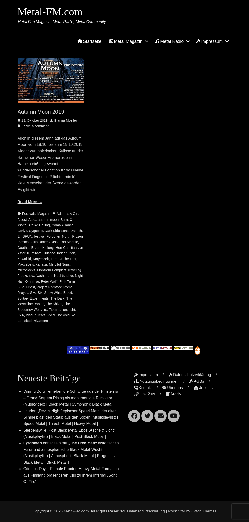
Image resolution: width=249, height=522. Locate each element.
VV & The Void (58, 315)
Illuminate (34, 253)
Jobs (200, 388)
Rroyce (23, 293)
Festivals (29, 214)
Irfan (71, 253)
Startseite (89, 41)
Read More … (30, 202)
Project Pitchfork (49, 287)
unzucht (69, 309)
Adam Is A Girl (67, 214)
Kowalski (24, 259)
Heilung (48, 248)
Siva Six (36, 293)
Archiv (173, 394)
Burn (64, 219)
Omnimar (32, 281)
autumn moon (48, 219)
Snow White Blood (58, 293)
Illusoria (49, 253)
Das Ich (76, 231)
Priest (30, 287)
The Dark (58, 298)
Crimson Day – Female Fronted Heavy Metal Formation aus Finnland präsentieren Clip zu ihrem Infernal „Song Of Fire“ (71, 475)
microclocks (26, 270)
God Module (68, 242)
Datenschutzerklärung (190, 375)
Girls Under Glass (44, 242)
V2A (21, 315)
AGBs (196, 381)
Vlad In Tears (35, 315)
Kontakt (143, 388)
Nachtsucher (63, 276)
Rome (67, 287)
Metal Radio (169, 41)
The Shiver (54, 304)
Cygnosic (36, 231)
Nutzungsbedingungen (156, 381)
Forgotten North (59, 236)
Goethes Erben (29, 248)
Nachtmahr (44, 276)
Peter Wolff (49, 281)
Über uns (172, 388)
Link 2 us (144, 394)
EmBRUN (25, 236)
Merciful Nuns (59, 264)
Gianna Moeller (65, 120)
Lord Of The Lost (63, 259)
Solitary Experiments (33, 298)
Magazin (43, 214)
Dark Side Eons (57, 231)
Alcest (22, 219)
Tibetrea (55, 309)
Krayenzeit (41, 259)
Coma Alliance (63, 225)
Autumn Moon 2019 (41, 112)
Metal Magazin (125, 41)
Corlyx (22, 231)
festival (39, 236)
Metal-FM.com (50, 12)
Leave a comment (35, 126)
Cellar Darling (39, 225)
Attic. (32, 219)
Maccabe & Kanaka (32, 264)
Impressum (209, 41)
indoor (61, 253)
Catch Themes (204, 511)
